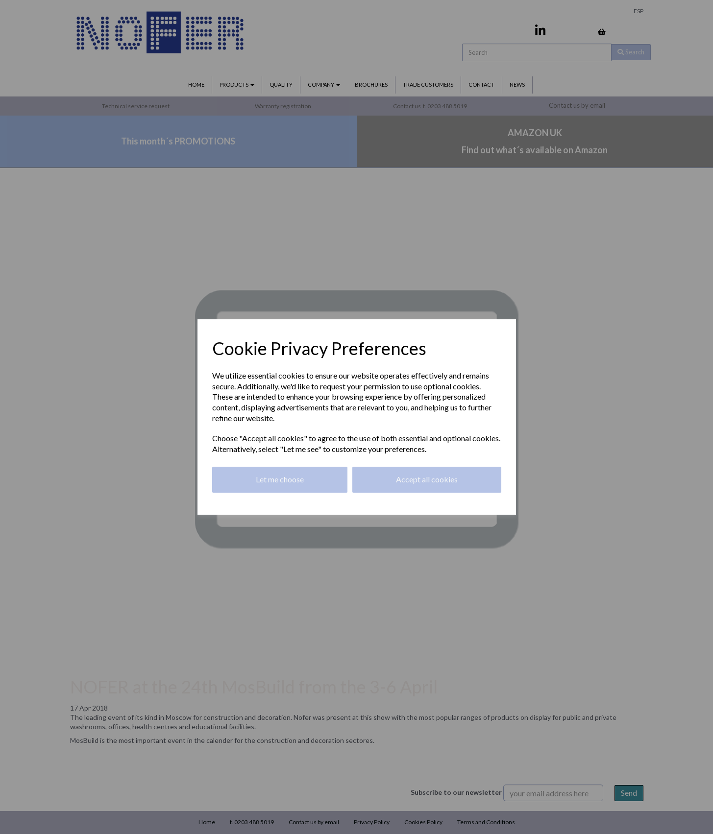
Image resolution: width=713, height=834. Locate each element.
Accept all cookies (427, 479)
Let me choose (280, 479)
